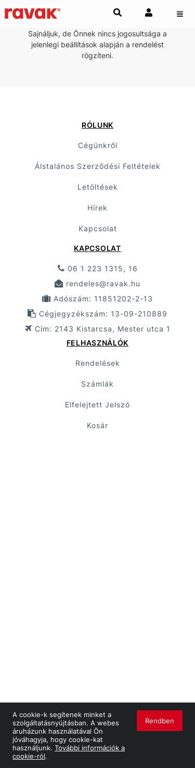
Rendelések (97, 363)
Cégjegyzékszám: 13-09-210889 (97, 313)
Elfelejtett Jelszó (97, 404)
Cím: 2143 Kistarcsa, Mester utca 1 (98, 328)
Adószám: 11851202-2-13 (97, 298)
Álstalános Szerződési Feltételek (98, 166)
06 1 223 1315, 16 (98, 268)
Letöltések (97, 186)
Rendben (159, 721)
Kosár (97, 425)
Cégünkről (98, 145)
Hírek (97, 207)
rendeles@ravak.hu (97, 283)
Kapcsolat (98, 228)
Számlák (97, 383)
